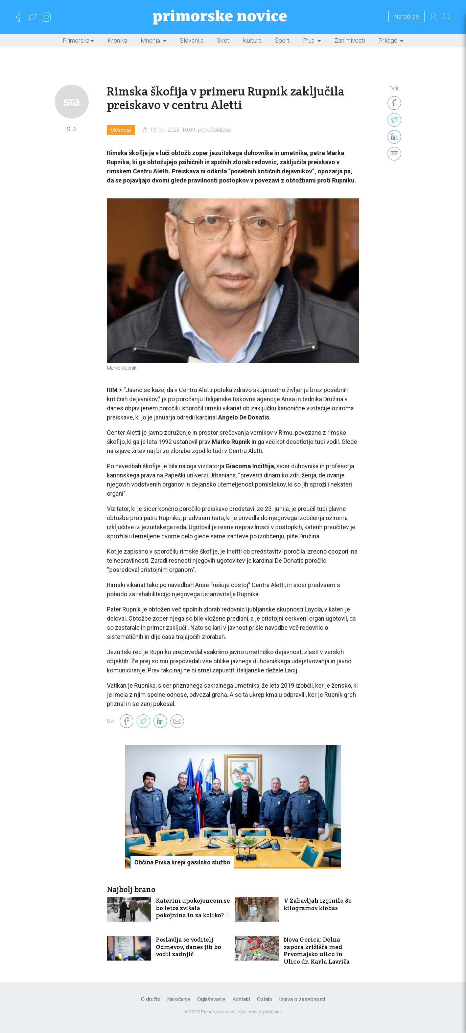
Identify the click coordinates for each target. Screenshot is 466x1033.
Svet (223, 40)
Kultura (252, 40)
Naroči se (406, 16)
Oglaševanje (211, 999)
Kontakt (241, 999)
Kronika (117, 40)
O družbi (150, 999)
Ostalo (264, 999)
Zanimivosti (349, 40)
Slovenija (192, 40)
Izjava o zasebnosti (302, 999)
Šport (282, 40)
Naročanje (178, 999)
